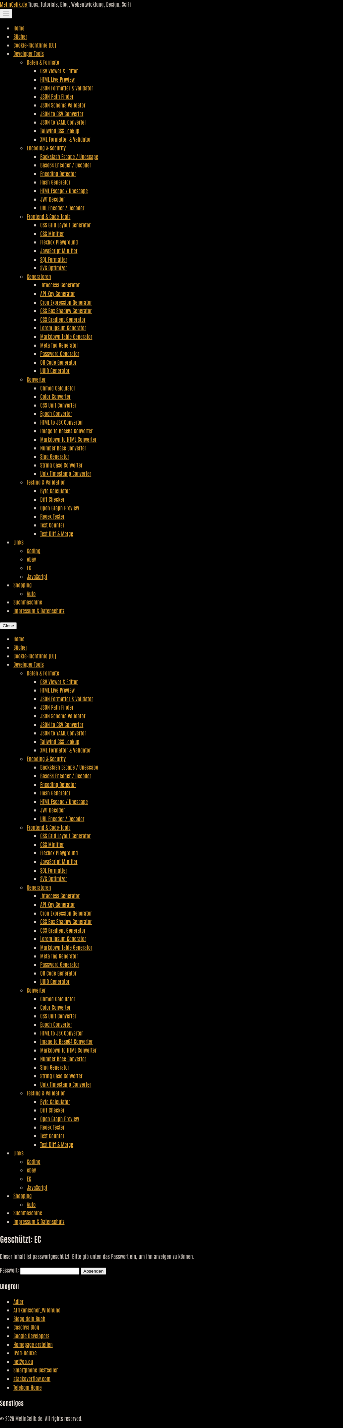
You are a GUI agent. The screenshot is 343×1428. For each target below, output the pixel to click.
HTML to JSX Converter (61, 422)
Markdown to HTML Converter (68, 439)
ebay (31, 559)
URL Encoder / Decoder (62, 207)
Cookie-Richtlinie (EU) (34, 45)
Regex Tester (52, 516)
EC (29, 567)
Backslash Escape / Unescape (69, 156)
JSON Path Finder (56, 96)
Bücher (20, 36)
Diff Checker (52, 499)
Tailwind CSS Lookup (59, 130)
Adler (18, 1301)
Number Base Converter (63, 447)
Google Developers (31, 1335)
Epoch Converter (56, 413)
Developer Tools (28, 53)
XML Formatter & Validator (65, 139)
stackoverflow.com (32, 1378)
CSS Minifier (52, 233)
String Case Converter (61, 464)
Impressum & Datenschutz (38, 610)
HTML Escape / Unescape (64, 190)
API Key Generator (57, 293)
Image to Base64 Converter (66, 430)
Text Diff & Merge (56, 533)
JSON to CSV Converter (61, 113)
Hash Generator (55, 181)
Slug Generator (54, 456)
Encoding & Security (46, 147)
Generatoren (39, 276)
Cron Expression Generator (66, 302)
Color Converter (55, 396)
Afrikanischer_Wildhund (37, 1309)
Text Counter (52, 524)
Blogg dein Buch (29, 1318)
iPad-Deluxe (25, 1352)
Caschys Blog (26, 1327)
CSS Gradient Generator (62, 319)
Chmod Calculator (57, 387)
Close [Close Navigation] (8, 625)
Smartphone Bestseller (35, 1369)
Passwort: (39, 1270)
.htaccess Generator (60, 284)
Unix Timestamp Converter (65, 473)
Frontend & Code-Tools (48, 216)
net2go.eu (23, 1361)
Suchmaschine (27, 601)
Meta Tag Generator (59, 345)
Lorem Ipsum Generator (63, 327)
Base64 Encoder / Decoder (65, 164)
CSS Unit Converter (58, 405)
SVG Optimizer (53, 267)
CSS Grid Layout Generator (65, 224)
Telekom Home (27, 1387)
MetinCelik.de (14, 4)
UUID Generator (55, 370)
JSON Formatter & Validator (66, 87)
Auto (31, 593)
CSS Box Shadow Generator (66, 310)
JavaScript (37, 576)
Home (18, 27)
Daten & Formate (43, 62)
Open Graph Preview (59, 507)
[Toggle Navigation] (6, 13)
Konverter (36, 379)
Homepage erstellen (33, 1344)
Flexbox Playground (59, 241)
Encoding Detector (58, 173)
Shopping (22, 584)
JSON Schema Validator (62, 104)
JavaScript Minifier (58, 250)
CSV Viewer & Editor (59, 70)
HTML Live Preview (57, 79)
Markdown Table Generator (66, 336)
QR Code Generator (58, 362)
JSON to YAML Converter (63, 122)
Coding (33, 550)
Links (18, 542)
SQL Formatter (53, 259)
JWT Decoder (52, 199)
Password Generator (59, 353)
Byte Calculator (55, 490)
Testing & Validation (46, 482)
